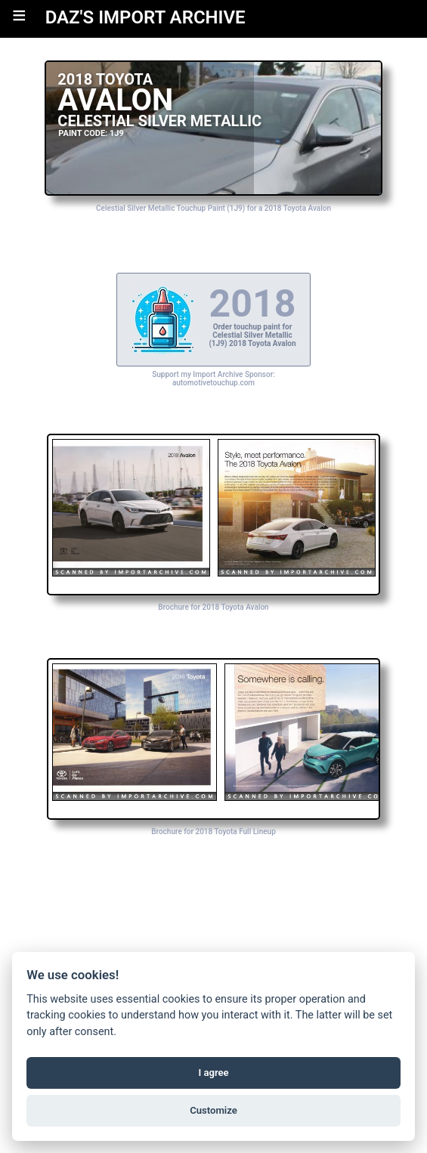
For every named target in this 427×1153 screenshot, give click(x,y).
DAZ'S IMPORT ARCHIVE (145, 17)
